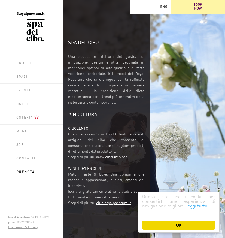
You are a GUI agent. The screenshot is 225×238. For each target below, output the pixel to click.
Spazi (22, 77)
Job (20, 145)
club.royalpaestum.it (113, 203)
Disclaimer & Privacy (23, 227)
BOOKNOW (197, 6)
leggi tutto (196, 206)
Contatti (25, 158)
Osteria (27, 117)
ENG (163, 7)
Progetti (26, 63)
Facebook (150, 7)
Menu (22, 131)
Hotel (22, 104)
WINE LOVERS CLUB (85, 169)
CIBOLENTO (78, 129)
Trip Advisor (136, 7)
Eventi (23, 90)
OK (178, 225)
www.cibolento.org (111, 157)
